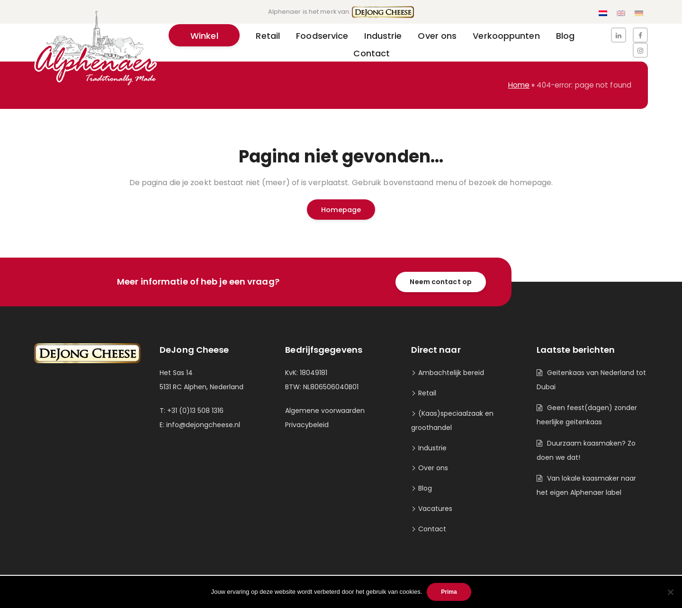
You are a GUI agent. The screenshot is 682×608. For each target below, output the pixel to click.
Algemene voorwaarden (325, 410)
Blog (425, 488)
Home (518, 85)
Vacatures (435, 508)
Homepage (341, 210)
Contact (432, 529)
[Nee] (670, 592)
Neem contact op (441, 281)
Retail (427, 393)
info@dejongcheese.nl (203, 424)
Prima (449, 592)
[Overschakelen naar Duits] (639, 13)
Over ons (433, 468)
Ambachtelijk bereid (451, 372)
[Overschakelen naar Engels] (621, 13)
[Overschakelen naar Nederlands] (603, 13)
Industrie (432, 448)
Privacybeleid (307, 424)
